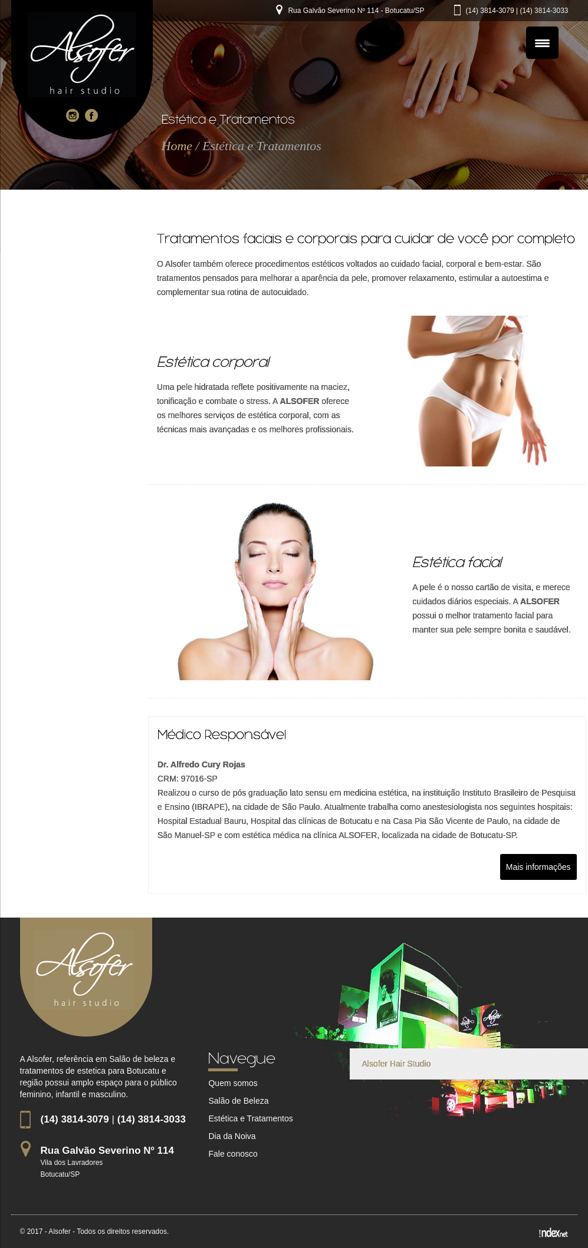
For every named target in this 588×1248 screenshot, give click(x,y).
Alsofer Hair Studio (396, 1063)
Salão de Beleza (238, 1100)
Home (177, 145)
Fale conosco (232, 1153)
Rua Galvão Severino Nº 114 (107, 1150)
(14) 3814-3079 (490, 10)
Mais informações (538, 867)
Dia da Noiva (231, 1136)
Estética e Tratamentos (250, 1118)
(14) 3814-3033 (544, 10)
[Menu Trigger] (542, 43)
